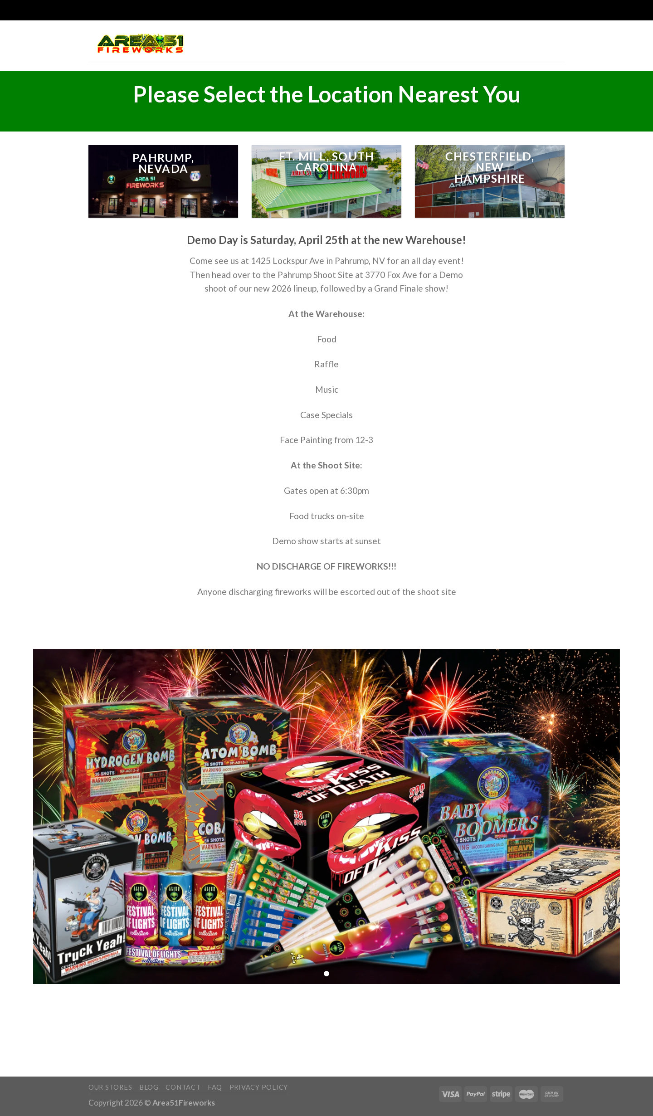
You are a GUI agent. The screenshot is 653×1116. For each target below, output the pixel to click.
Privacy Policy (258, 1087)
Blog (149, 1087)
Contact (183, 1087)
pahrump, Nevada (163, 163)
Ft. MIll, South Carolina (327, 162)
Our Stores (110, 1087)
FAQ (215, 1087)
